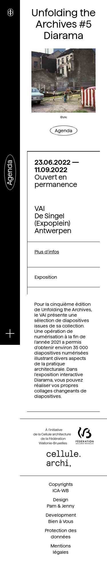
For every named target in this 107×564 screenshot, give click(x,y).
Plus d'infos (47, 251)
